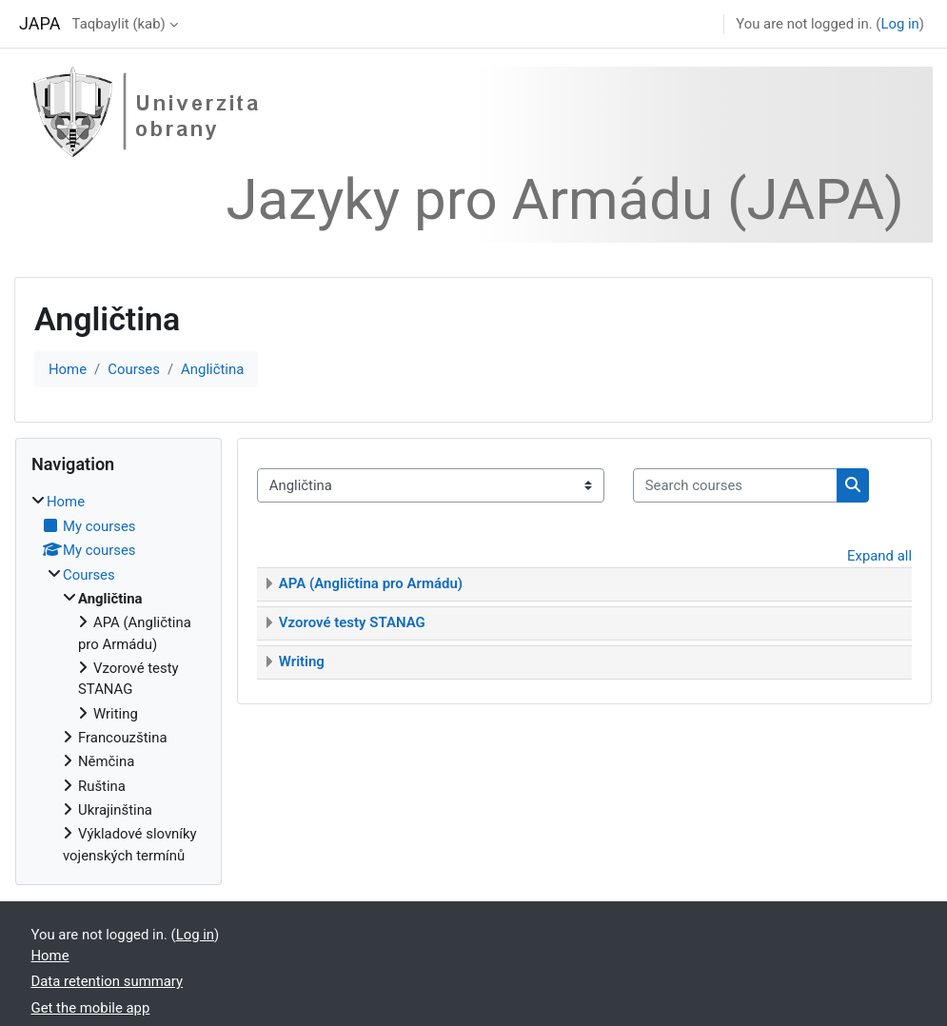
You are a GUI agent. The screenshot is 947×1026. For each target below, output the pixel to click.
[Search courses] (735, 485)
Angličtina (212, 369)
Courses (134, 369)
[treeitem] (118, 678)
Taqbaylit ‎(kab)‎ (119, 23)
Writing (302, 661)
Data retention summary (107, 981)
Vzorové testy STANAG (352, 622)
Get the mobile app (90, 1007)
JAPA (40, 23)
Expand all (879, 555)
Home (68, 369)
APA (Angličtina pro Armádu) (371, 583)
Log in (899, 23)
